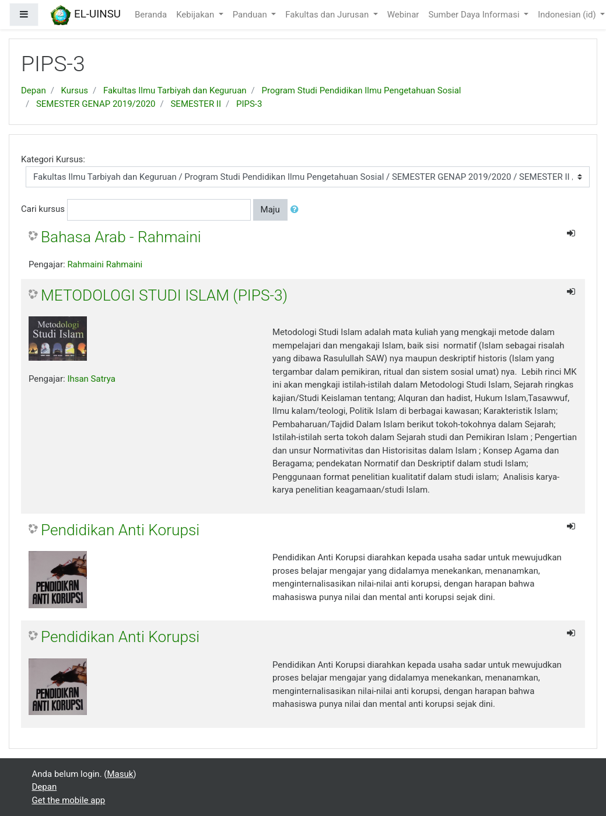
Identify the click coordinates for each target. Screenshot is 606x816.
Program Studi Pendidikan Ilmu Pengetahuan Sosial (361, 90)
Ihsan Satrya (91, 379)
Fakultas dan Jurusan (328, 14)
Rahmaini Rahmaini (104, 264)
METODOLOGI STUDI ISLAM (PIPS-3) (164, 295)
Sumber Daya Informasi (474, 14)
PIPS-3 (249, 104)
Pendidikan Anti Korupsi (120, 530)
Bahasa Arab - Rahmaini (121, 237)
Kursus (74, 90)
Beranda (151, 14)
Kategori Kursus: (53, 159)
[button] (296, 210)
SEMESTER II (195, 104)
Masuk (120, 774)
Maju (270, 209)
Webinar (403, 14)
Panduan (251, 14)
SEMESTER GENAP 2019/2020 (96, 104)
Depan (33, 90)
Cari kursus (43, 209)
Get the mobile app (69, 800)
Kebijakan (196, 14)
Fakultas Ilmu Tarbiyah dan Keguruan (175, 90)
